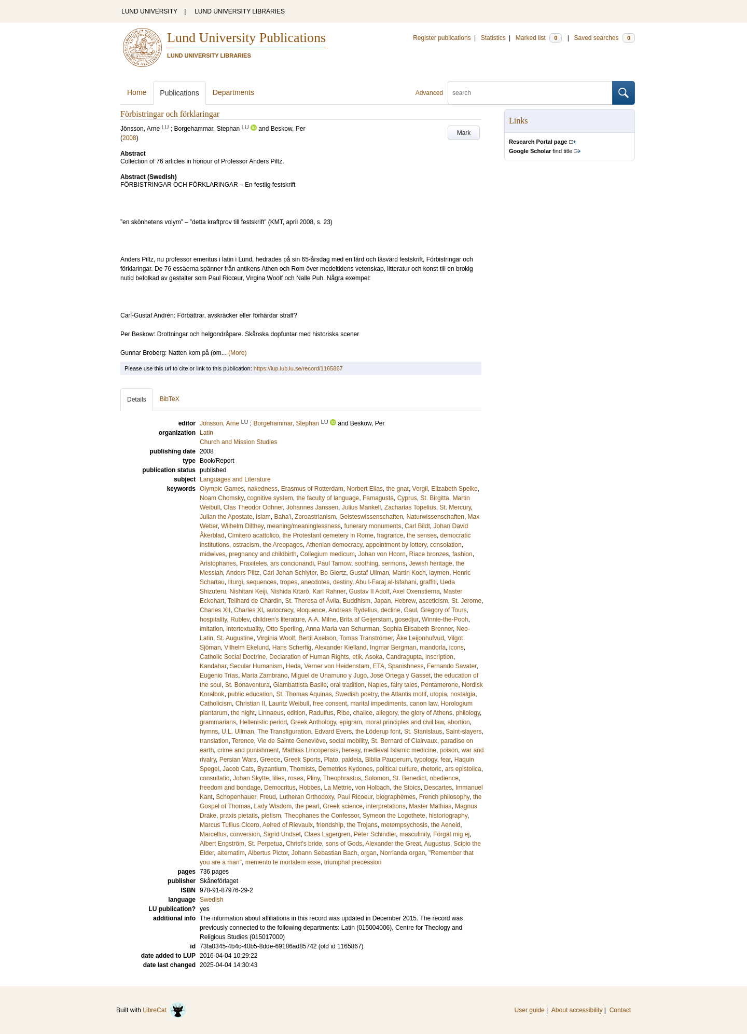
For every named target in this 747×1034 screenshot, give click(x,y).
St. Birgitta (434, 498)
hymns (209, 731)
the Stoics (407, 787)
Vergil (420, 488)
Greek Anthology (313, 722)
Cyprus (407, 498)
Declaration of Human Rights (309, 656)
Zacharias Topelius (410, 507)
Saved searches (604, 38)
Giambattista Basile (299, 684)
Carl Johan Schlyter (289, 572)
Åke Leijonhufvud (420, 638)
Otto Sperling (284, 628)
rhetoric (431, 769)
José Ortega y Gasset (400, 675)
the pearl (307, 806)
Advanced (429, 92)
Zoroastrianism (315, 516)
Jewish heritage (430, 563)
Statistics (493, 38)
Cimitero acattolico (253, 535)
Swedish (211, 899)
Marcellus (213, 834)
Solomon (377, 778)
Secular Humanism (256, 666)
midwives (212, 554)
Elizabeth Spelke (454, 488)
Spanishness (406, 666)
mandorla (433, 647)
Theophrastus (342, 778)
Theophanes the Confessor (321, 815)
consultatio (214, 778)
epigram (350, 722)
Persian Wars (238, 759)
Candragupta (404, 656)
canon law (423, 703)
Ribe (343, 712)
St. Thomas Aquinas (303, 694)
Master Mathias (430, 806)
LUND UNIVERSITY (149, 11)
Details (136, 399)
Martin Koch (409, 572)
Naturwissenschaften (435, 516)
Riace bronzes (429, 554)
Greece (270, 759)
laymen (439, 572)
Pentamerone (439, 684)
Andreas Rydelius (352, 610)
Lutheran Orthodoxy (306, 797)
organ (369, 853)
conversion (245, 834)
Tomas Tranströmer (366, 638)
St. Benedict (409, 778)
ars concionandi (292, 563)
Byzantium (271, 769)
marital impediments (378, 703)
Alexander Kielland (340, 647)
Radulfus (321, 712)
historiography (447, 815)
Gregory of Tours (443, 610)
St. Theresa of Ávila (312, 600)
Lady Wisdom (273, 806)
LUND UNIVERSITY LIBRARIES (240, 11)
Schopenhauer (236, 797)
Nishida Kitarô (289, 591)
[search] (530, 93)
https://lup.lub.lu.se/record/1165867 (298, 368)
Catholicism (216, 703)
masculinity (414, 834)
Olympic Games (222, 488)
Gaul (410, 610)
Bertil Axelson (317, 638)
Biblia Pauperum (388, 759)
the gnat (397, 488)
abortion (458, 722)
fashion (462, 554)
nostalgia (462, 694)
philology (468, 712)
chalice (362, 712)
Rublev (239, 619)
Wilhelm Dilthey (242, 526)
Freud (267, 797)
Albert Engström (222, 843)
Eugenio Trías (219, 675)
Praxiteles (253, 563)
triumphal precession (353, 862)
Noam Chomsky (221, 498)
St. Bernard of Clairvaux (404, 741)
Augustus (437, 843)
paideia (351, 759)
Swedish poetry (356, 694)
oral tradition (347, 684)
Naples (377, 684)
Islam (263, 516)
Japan (382, 600)
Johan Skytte (251, 778)
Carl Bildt (417, 526)
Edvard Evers (333, 731)
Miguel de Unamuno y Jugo (329, 675)
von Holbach (372, 787)
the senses (422, 535)
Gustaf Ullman (369, 572)
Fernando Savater (451, 666)
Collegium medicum (327, 554)
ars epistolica (463, 769)
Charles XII (215, 610)
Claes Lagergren (327, 834)
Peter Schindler (375, 834)
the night (243, 712)
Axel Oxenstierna (416, 591)
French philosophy (444, 797)
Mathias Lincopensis (310, 750)
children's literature (279, 619)
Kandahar (213, 666)
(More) (237, 352)
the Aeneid (446, 825)
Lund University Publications (246, 37)
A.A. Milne (322, 619)
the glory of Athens (426, 712)
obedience (444, 778)
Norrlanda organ (402, 853)
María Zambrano (265, 675)
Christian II (250, 703)
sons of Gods (343, 843)
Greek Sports (302, 759)
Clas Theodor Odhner (253, 507)
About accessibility (577, 1010)
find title (540, 151)
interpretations (386, 806)
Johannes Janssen (312, 507)
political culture (396, 769)
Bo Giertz (333, 572)
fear (445, 759)
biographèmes (396, 797)
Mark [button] (464, 132)
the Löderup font (377, 731)
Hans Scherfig (291, 647)
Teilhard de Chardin (255, 600)
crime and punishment (248, 750)
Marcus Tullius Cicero (229, 825)
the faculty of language (328, 498)
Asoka (373, 656)
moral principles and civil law (404, 722)
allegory (386, 712)
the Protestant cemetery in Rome (327, 535)
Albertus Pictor (268, 853)
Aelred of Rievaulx (287, 825)
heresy (351, 750)
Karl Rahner (328, 591)
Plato (331, 759)
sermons (394, 563)
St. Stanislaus (423, 731)
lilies (278, 778)
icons (456, 647)
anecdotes (315, 582)
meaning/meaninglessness (304, 526)
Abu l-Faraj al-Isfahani (385, 582)
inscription (439, 656)
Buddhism (356, 600)
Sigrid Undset (282, 834)
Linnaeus (271, 712)
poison (449, 750)
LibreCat (164, 1010)
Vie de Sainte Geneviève (291, 741)
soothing (366, 563)
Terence (243, 741)
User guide (530, 1010)
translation (214, 741)
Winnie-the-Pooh (445, 619)
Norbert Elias (364, 488)
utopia (438, 694)
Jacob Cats (238, 769)
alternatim (231, 853)
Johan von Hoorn (382, 554)
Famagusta (378, 498)
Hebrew (405, 600)
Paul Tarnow (334, 563)
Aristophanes (218, 563)
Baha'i (282, 516)
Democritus (280, 787)
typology (425, 759)
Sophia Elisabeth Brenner (418, 628)
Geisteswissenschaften (371, 516)
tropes (288, 582)
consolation (446, 544)
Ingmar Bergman (393, 647)
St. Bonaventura (247, 684)
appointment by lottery (396, 544)
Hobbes (309, 787)
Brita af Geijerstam (365, 619)
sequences (261, 582)
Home (136, 92)
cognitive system (270, 498)
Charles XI (248, 610)
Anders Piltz (242, 572)
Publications (179, 93)
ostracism (245, 544)
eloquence (311, 610)
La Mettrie (338, 787)
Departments (233, 92)
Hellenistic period (263, 722)
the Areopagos (282, 544)
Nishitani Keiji (248, 591)
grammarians (218, 722)
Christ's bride (304, 843)
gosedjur (406, 619)
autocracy (280, 610)
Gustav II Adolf (369, 591)
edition (296, 712)
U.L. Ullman (238, 731)
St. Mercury (455, 507)
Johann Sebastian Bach (324, 853)
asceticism (433, 600)
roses (295, 778)
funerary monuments (372, 526)
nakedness (262, 488)
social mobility (348, 741)
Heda (293, 666)
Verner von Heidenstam (336, 666)
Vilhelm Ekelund (246, 647)
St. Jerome (466, 600)
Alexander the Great (393, 843)
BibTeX (169, 399)
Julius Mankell (361, 507)
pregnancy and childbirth (263, 554)
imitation (211, 628)
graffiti (428, 582)
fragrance (390, 535)
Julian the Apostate (226, 516)
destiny (342, 582)
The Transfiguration (284, 731)
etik (357, 656)
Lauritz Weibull (289, 703)
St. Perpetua (265, 843)
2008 (129, 138)
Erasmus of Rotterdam (312, 488)
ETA (378, 666)
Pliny (313, 778)
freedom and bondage (230, 787)
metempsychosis (404, 825)
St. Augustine (235, 638)
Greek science (343, 806)
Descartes (438, 787)
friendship (329, 825)
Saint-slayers (463, 731)
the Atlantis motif (403, 694)
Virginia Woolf (276, 638)
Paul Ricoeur (354, 797)
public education (250, 694)
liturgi (235, 582)
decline (390, 610)
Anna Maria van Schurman (342, 628)
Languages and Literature (235, 479)
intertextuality (244, 628)
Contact (620, 1010)
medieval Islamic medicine (400, 750)
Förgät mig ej (451, 834)
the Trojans (362, 825)
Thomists (302, 769)
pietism (271, 815)
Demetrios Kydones (346, 769)
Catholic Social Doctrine (233, 656)
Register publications (442, 38)
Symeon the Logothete (394, 815)
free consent (330, 703)
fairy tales (404, 684)
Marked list (539, 38)
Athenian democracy (334, 544)
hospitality (213, 619)
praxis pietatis (239, 815)
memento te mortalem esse (283, 862)
